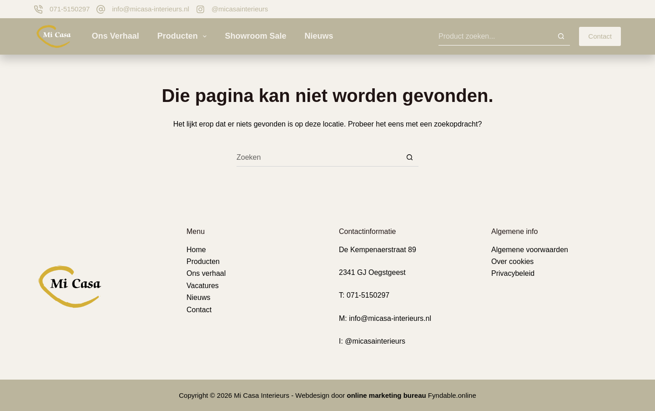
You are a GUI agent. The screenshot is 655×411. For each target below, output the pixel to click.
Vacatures (202, 285)
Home (196, 250)
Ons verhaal (115, 36)
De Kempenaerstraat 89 (377, 250)
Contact (600, 36)
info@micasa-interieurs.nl (150, 9)
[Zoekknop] (561, 36)
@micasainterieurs (240, 9)
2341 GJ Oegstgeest (372, 272)
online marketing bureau (386, 395)
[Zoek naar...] (495, 36)
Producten (184, 36)
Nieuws (318, 36)
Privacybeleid (512, 273)
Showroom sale (255, 36)
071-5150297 (70, 9)
